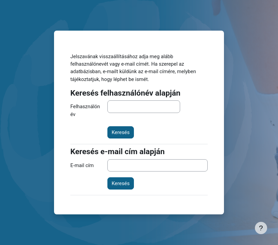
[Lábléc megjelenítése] (261, 228)
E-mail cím (82, 165)
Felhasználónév (85, 110)
